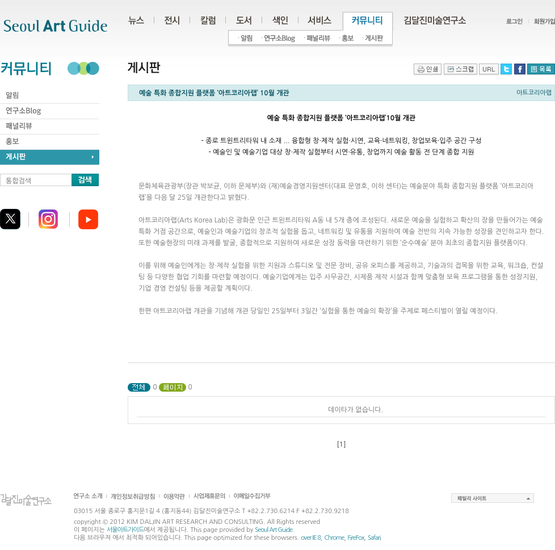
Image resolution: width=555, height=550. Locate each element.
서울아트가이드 (125, 530)
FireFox (356, 538)
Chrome (334, 538)
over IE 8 (311, 538)
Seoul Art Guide (273, 530)
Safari (374, 538)
